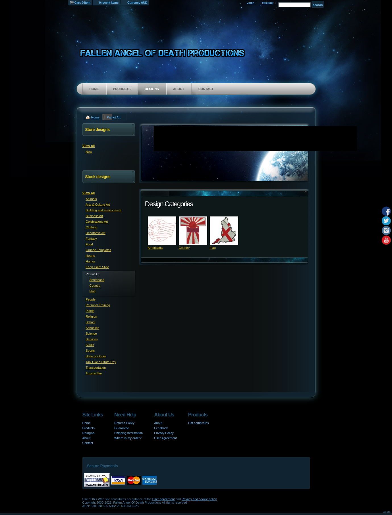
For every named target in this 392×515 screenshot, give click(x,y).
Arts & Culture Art (98, 204)
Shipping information (128, 433)
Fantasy (91, 238)
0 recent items (109, 2)
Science (91, 333)
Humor (90, 261)
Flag (213, 247)
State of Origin (96, 356)
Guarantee (121, 428)
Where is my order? (128, 438)
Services (92, 339)
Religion (91, 316)
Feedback (161, 428)
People (91, 299)
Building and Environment (103, 210)
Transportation (96, 367)
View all (88, 146)
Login (250, 2)
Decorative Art (95, 233)
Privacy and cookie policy (199, 499)
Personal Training (98, 305)
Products (122, 89)
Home (94, 89)
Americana (155, 247)
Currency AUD (137, 2)
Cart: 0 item (82, 2)
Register (267, 2)
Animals (91, 199)
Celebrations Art (97, 221)
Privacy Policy (163, 433)
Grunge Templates (98, 250)
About (178, 89)
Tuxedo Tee (94, 373)
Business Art (94, 216)
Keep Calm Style (97, 267)
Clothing (91, 227)
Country (184, 247)
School (91, 322)
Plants (90, 310)
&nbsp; (162, 230)
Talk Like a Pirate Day (101, 362)
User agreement (163, 499)
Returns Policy (124, 423)
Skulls (90, 345)
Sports (90, 350)
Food (89, 244)
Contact (205, 89)
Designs (152, 89)
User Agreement (165, 438)
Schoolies (92, 328)
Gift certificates (198, 423)
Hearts (90, 255)
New (89, 151)
